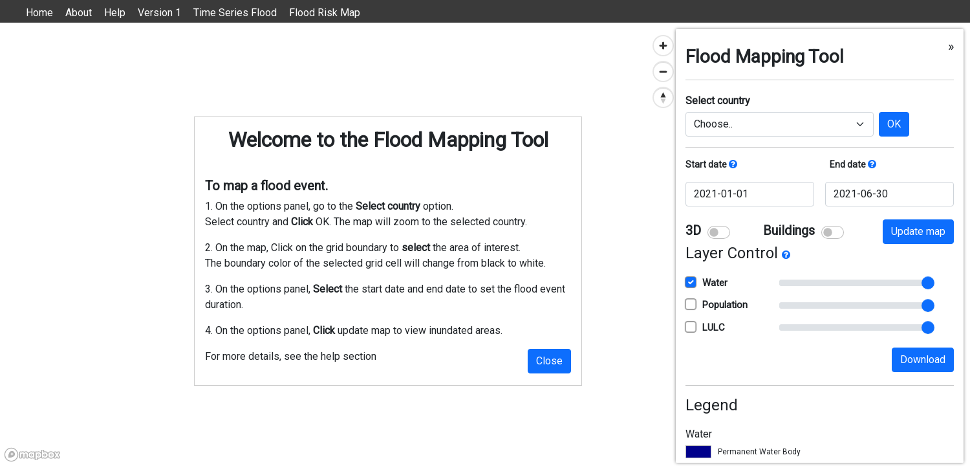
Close (549, 361)
